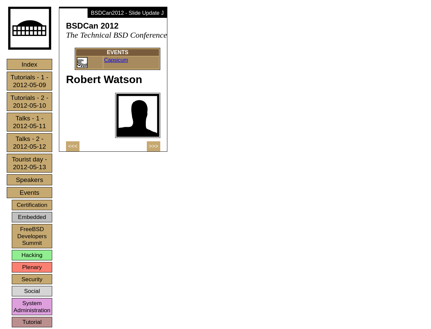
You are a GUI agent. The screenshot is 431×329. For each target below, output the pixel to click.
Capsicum (116, 60)
